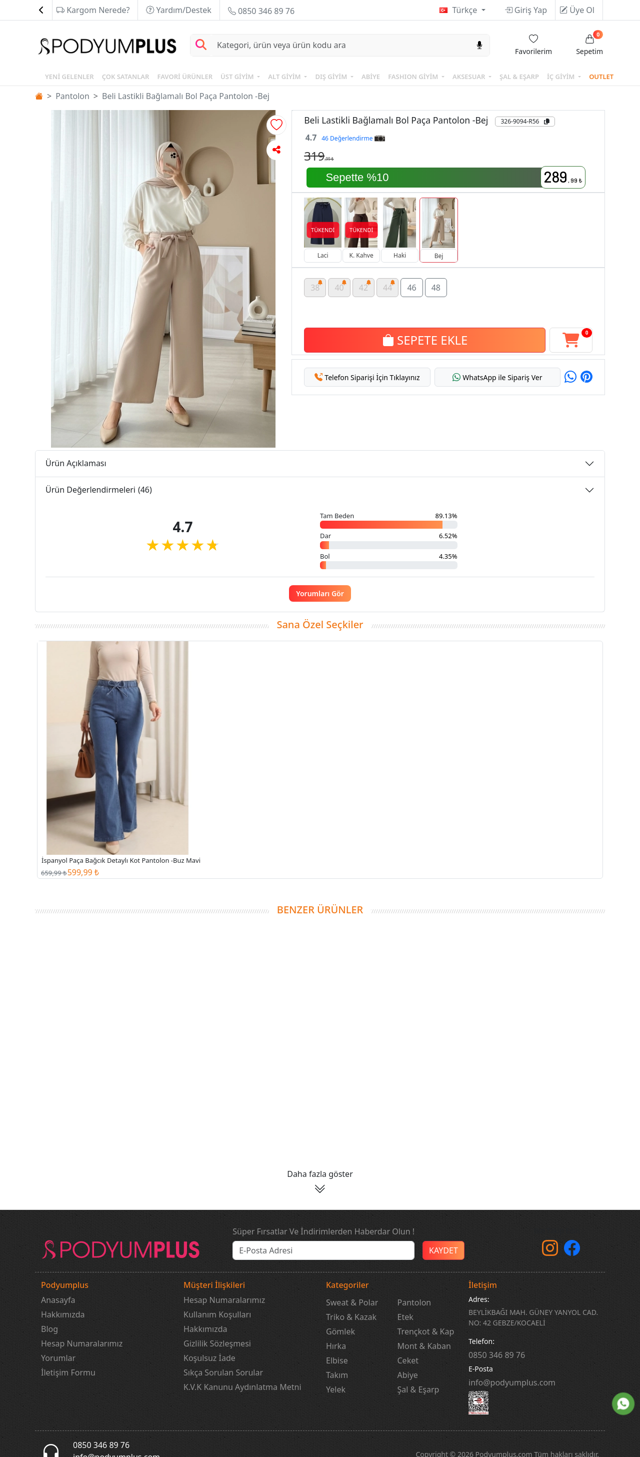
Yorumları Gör (320, 593)
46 (411, 283)
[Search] (340, 45)
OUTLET (601, 76)
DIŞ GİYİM (331, 76)
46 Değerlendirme (353, 138)
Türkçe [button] (465, 10)
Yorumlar (58, 1357)
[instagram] (550, 1250)
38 (316, 282)
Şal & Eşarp (419, 1389)
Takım (337, 1374)
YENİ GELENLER (69, 76)
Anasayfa (58, 1299)
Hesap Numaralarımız (81, 1343)
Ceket (408, 1360)
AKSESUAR (469, 76)
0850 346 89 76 (261, 11)
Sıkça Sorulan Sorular (223, 1372)
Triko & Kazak (351, 1316)
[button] (276, 125)
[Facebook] (572, 1250)
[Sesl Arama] (480, 45)
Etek (406, 1316)
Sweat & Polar (352, 1302)
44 (389, 282)
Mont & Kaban (424, 1345)
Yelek (336, 1389)
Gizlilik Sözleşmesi (217, 1343)
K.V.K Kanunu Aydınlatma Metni (243, 1386)
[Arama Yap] (201, 45)
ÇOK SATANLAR (126, 76)
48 (436, 283)
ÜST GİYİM (238, 76)
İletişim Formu (68, 1372)
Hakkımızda (62, 1314)
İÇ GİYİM (561, 76)
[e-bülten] (323, 1250)
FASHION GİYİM (414, 76)
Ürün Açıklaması (76, 463)
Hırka (336, 1345)
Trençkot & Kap (426, 1331)
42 (365, 282)
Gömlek (340, 1331)
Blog (49, 1328)
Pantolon (73, 96)
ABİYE (371, 76)
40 (340, 282)
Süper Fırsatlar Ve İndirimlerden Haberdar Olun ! (323, 1231)
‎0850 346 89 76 (496, 1354)
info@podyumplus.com (512, 1382)
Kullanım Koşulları (217, 1314)
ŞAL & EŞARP (519, 76)
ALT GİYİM (285, 76)
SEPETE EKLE (425, 336)
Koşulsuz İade (210, 1357)
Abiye (408, 1374)
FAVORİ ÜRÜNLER (184, 76)
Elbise (337, 1360)
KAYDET (443, 1250)
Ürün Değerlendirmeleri (99, 489)
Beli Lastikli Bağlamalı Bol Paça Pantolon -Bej (186, 96)
